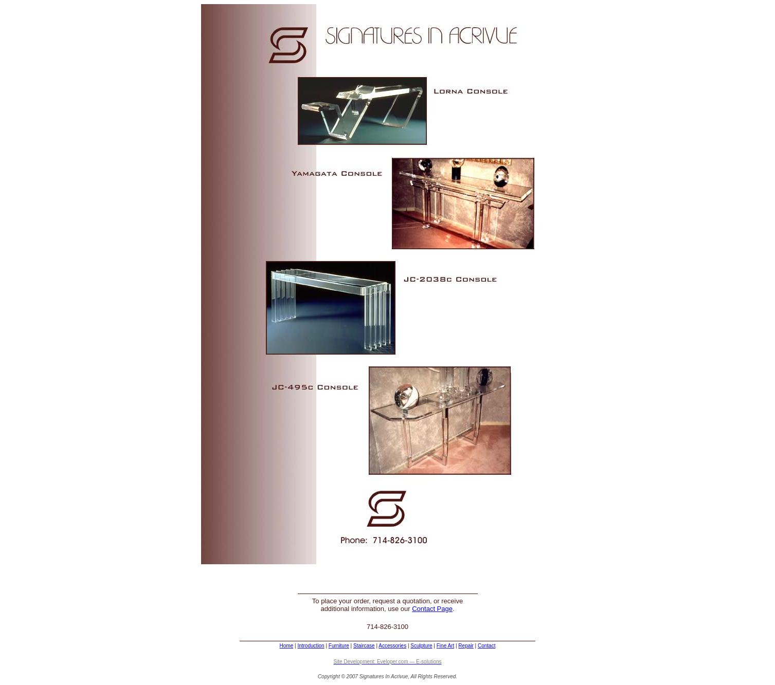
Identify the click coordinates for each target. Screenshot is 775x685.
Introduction (310, 646)
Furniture (339, 646)
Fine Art (445, 646)
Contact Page (432, 609)
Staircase (364, 646)
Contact (486, 646)
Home (287, 646)
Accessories (392, 646)
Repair (465, 646)
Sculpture (421, 646)
